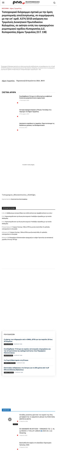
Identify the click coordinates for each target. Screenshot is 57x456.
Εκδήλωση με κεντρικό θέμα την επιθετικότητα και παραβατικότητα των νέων (29, 213)
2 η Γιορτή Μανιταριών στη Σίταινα (16, 360)
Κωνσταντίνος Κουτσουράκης (19, 199)
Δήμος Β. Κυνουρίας (9, 363)
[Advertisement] (28, 256)
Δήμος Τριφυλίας (16, 8)
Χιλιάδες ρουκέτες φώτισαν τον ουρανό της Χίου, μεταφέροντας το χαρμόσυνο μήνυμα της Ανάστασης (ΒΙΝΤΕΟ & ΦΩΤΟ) (37, 417)
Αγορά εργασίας (8, 344)
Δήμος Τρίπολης (8, 372)
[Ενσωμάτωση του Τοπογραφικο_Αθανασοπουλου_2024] (28, 165)
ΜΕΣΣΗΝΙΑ (5, 8)
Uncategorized (8, 355)
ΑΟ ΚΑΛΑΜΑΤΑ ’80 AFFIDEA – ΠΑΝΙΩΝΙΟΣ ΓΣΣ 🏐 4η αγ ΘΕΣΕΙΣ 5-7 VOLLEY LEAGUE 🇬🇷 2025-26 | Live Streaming (36, 431)
